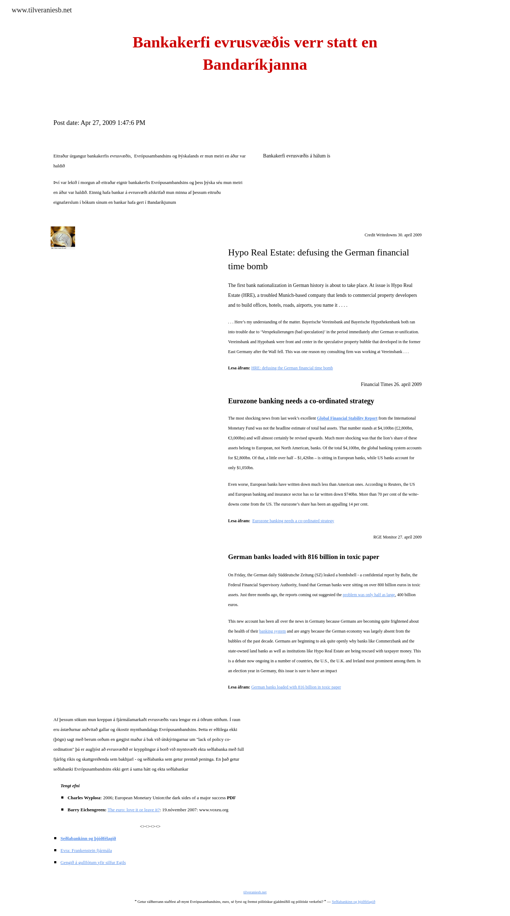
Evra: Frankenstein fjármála (86, 850)
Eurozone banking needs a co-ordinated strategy (293, 520)
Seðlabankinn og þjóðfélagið (353, 902)
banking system (272, 631)
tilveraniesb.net (254, 892)
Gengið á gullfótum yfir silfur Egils (93, 862)
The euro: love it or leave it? (134, 809)
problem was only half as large (369, 594)
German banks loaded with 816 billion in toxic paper (296, 687)
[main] (255, 53)
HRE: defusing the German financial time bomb (292, 367)
